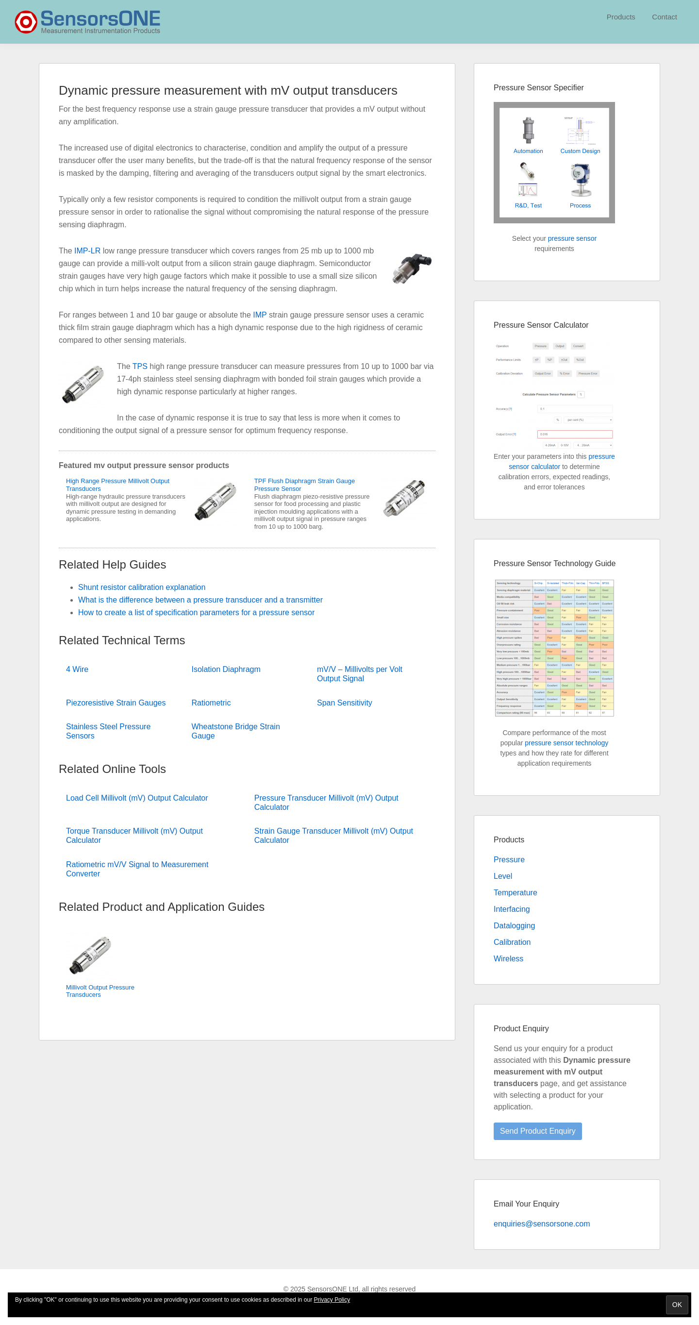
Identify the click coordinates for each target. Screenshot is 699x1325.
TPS (140, 366)
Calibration (512, 942)
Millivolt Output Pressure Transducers (100, 991)
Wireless (508, 959)
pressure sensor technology (566, 743)
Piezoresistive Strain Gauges (116, 703)
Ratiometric (211, 703)
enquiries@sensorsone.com (542, 1224)
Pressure (509, 859)
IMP (259, 315)
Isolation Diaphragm (226, 669)
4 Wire (77, 669)
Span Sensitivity (344, 703)
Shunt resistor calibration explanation (141, 587)
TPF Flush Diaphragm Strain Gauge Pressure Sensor (304, 484)
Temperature (515, 893)
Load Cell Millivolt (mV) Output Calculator (137, 798)
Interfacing (512, 909)
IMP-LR (87, 251)
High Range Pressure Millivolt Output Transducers (117, 484)
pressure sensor (572, 238)
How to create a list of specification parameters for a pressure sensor (196, 612)
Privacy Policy (332, 1299)
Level (503, 876)
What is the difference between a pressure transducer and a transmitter (200, 600)
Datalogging (514, 926)
